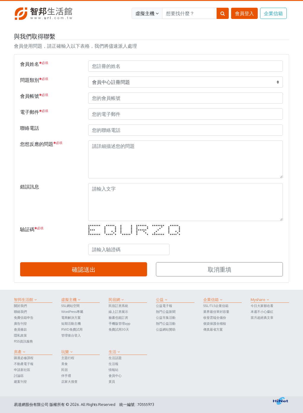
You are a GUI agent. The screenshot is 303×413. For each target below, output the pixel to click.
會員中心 (115, 375)
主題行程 (67, 358)
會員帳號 (34, 95)
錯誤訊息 (29, 187)
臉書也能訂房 (118, 317)
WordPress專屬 (72, 311)
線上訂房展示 (118, 311)
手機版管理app (119, 323)
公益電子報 (164, 305)
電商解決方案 (71, 317)
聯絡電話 (29, 128)
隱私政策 (20, 335)
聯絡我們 (20, 311)
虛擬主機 (147, 13)
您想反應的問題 (41, 143)
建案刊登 (20, 381)
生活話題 (115, 358)
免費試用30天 (119, 329)
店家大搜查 (69, 381)
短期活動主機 (71, 323)
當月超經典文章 (262, 317)
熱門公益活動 (165, 323)
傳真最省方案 (213, 329)
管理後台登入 (71, 335)
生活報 (113, 363)
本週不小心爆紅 (262, 311)
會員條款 (20, 329)
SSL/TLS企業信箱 (215, 305)
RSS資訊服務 (23, 341)
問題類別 (34, 79)
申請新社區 (22, 369)
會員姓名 (34, 63)
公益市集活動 (165, 317)
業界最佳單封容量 (216, 311)
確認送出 (84, 269)
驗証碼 (31, 229)
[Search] (189, 13)
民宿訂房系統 (118, 305)
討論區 (19, 375)
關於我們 (20, 305)
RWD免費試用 (72, 329)
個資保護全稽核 (214, 323)
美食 (64, 363)
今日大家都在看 (262, 305)
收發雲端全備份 (214, 317)
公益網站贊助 (165, 329)
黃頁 (112, 381)
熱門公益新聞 (165, 311)
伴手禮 (66, 375)
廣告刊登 (20, 323)
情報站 (113, 369)
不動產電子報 (23, 363)
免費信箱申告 (23, 317)
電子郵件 (34, 111)
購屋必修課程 (23, 358)
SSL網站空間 (70, 305)
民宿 (64, 369)
